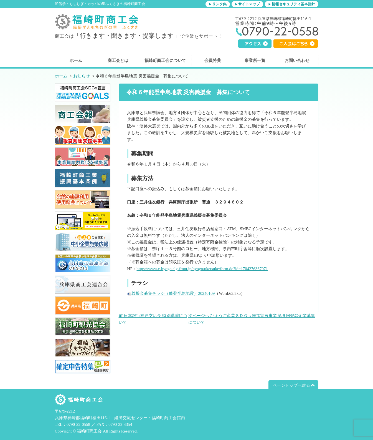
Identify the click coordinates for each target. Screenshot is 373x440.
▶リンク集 (218, 4)
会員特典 (212, 60)
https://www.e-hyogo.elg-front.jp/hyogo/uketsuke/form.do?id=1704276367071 (202, 268)
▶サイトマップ (247, 4)
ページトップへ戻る (291, 385)
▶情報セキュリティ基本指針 (291, 4)
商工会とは (118, 60)
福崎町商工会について (165, 60)
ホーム (76, 60)
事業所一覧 (255, 60)
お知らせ (81, 76)
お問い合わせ (297, 60)
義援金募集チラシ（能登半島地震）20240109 (173, 293)
